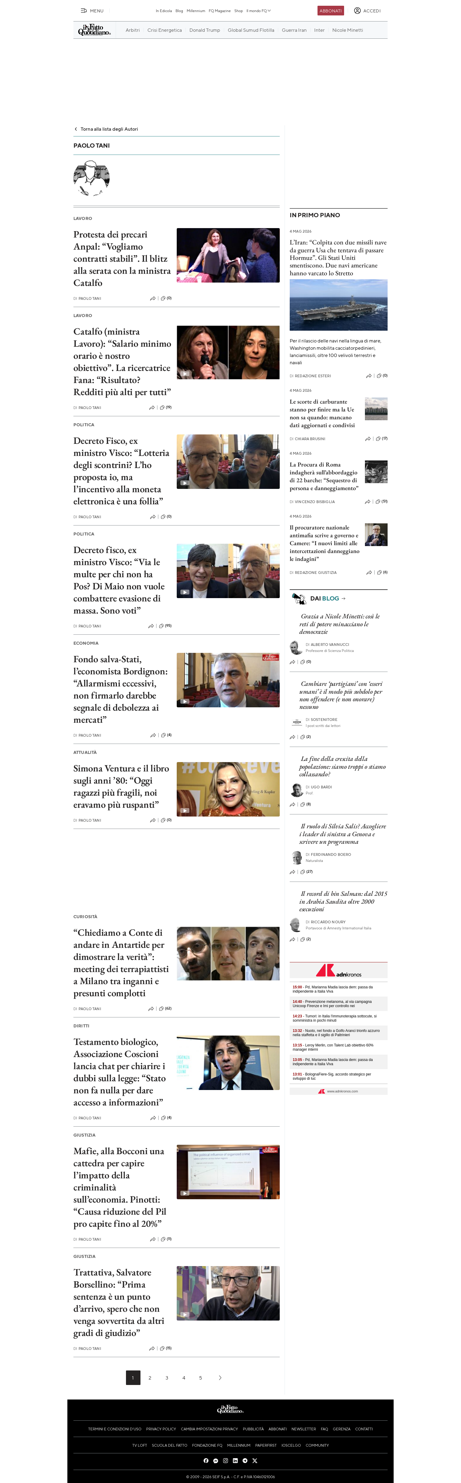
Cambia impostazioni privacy (209, 1428)
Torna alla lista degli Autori (105, 129)
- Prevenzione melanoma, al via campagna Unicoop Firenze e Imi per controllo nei (332, 1004)
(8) (305, 804)
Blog (179, 10)
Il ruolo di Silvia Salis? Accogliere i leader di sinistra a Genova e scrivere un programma (342, 834)
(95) (165, 626)
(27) (306, 871)
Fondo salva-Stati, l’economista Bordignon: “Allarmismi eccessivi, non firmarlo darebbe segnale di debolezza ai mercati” (120, 689)
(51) (382, 501)
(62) (165, 1008)
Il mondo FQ (259, 10)
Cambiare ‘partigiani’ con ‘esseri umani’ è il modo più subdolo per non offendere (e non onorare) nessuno (340, 695)
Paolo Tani (87, 298)
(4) (166, 735)
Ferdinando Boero (328, 854)
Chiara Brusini (307, 439)
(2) (305, 737)
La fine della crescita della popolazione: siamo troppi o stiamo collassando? (342, 766)
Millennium (196, 10)
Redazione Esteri (310, 376)
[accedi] (367, 10)
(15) (166, 1348)
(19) (166, 407)
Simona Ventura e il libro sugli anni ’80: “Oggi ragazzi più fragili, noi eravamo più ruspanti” (121, 786)
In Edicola (164, 10)
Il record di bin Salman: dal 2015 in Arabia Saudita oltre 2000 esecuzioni (343, 901)
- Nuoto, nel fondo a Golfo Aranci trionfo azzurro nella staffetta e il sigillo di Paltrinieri (336, 1033)
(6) (382, 572)
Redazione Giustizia (313, 572)
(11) (166, 1239)
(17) (382, 438)
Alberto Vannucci (328, 644)
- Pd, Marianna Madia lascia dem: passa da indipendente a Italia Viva (333, 989)
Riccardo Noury (326, 922)
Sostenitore (321, 719)
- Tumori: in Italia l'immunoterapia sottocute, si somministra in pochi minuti (335, 1018)
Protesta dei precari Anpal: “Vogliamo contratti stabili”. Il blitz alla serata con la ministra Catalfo (122, 258)
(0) (166, 298)
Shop (238, 10)
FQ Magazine (220, 10)
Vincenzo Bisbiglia (312, 501)
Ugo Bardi (319, 787)
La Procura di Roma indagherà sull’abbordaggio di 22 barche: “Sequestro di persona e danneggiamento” (324, 476)
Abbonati (331, 10)
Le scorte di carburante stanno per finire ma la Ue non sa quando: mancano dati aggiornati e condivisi (322, 413)
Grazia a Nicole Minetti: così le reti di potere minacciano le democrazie (339, 624)
